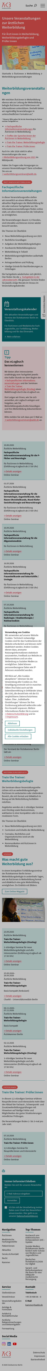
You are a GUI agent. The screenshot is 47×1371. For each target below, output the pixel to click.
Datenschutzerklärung (17, 713)
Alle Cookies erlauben (18, 736)
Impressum (12, 716)
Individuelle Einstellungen (20, 729)
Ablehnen (12, 723)
